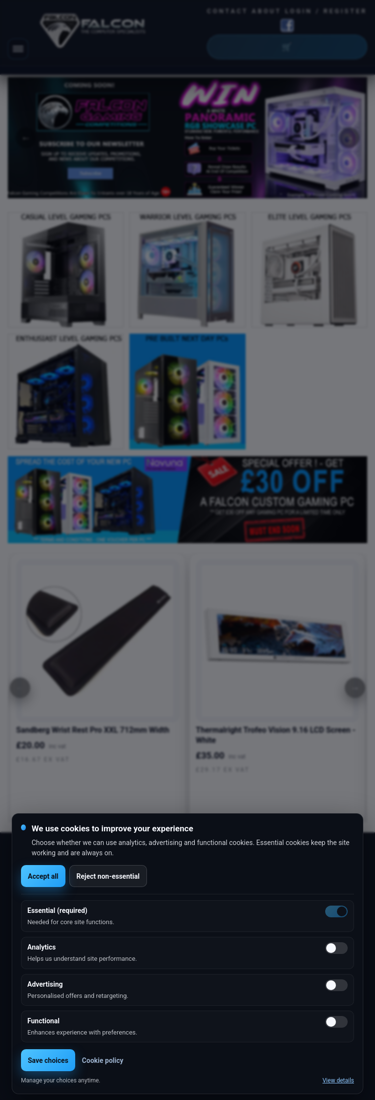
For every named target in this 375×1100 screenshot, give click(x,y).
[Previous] (20, 687)
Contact (228, 11)
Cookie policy (103, 1060)
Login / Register (326, 11)
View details (338, 1080)
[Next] (355, 687)
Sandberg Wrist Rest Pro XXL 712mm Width (92, 730)
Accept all (43, 876)
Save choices (48, 1060)
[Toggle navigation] (18, 49)
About (267, 11)
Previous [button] (26, 137)
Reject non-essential (108, 876)
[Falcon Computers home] (93, 33)
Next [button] (349, 137)
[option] (187, 137)
